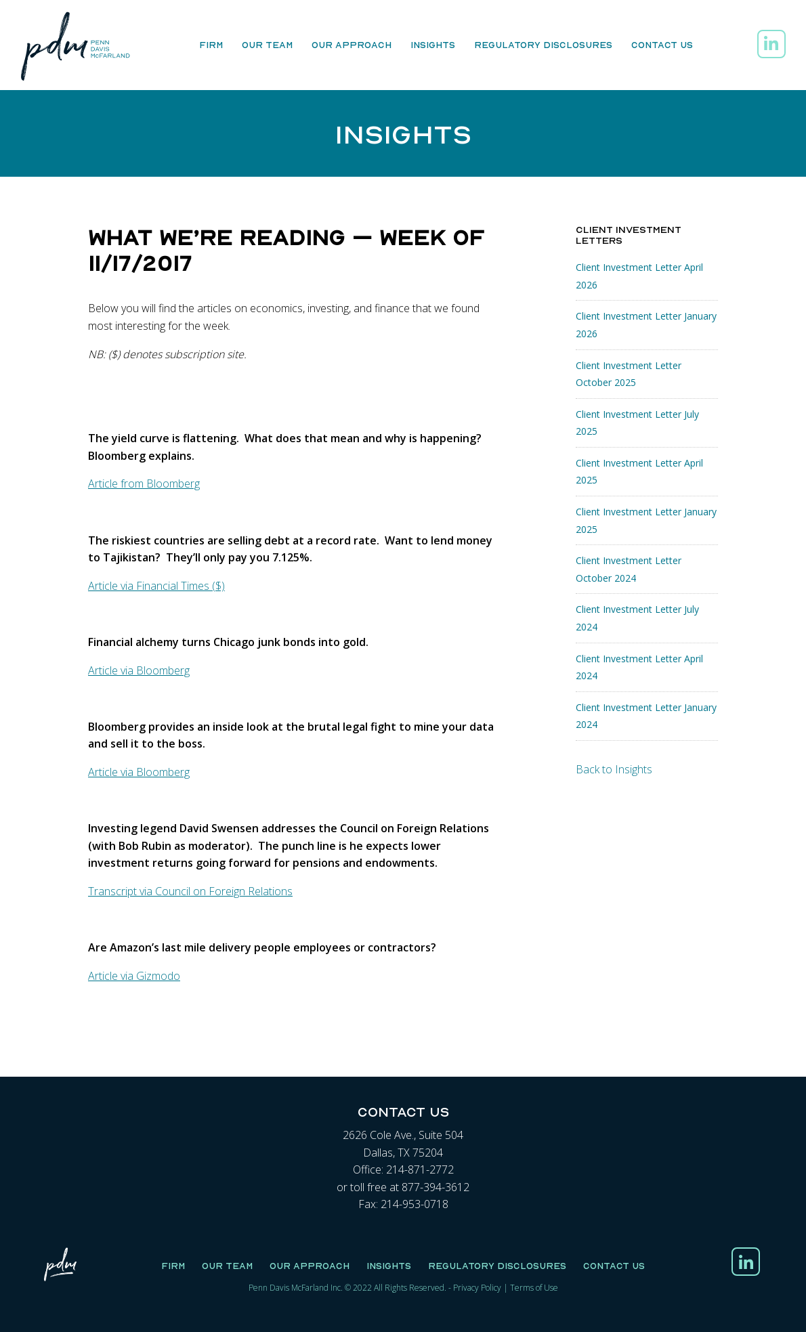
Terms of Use (534, 1287)
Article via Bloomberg (139, 670)
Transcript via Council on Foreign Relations (190, 891)
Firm (211, 44)
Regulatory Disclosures (543, 44)
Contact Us (662, 44)
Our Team (267, 44)
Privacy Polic (475, 1287)
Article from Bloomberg (144, 483)
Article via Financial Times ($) (156, 585)
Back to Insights (614, 769)
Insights (432, 44)
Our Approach (351, 44)
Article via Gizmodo (134, 975)
